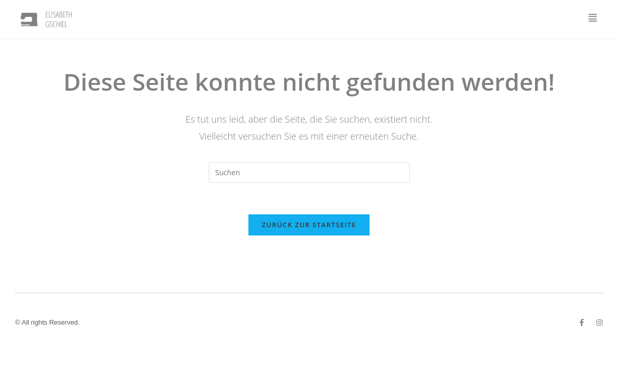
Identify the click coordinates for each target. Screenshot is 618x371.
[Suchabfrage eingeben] (309, 172)
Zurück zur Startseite (309, 224)
